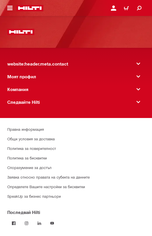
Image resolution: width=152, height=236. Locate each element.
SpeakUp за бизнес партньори (34, 196)
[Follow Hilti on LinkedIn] (39, 223)
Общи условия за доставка (31, 139)
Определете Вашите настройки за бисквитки (46, 186)
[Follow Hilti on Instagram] (26, 223)
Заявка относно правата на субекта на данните (48, 177)
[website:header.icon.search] (139, 8)
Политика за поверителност (31, 148)
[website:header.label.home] (29, 8)
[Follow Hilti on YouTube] (52, 223)
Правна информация (25, 129)
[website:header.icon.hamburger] (9, 8)
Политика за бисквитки (27, 158)
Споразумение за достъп (29, 167)
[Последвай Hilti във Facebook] (13, 223)
